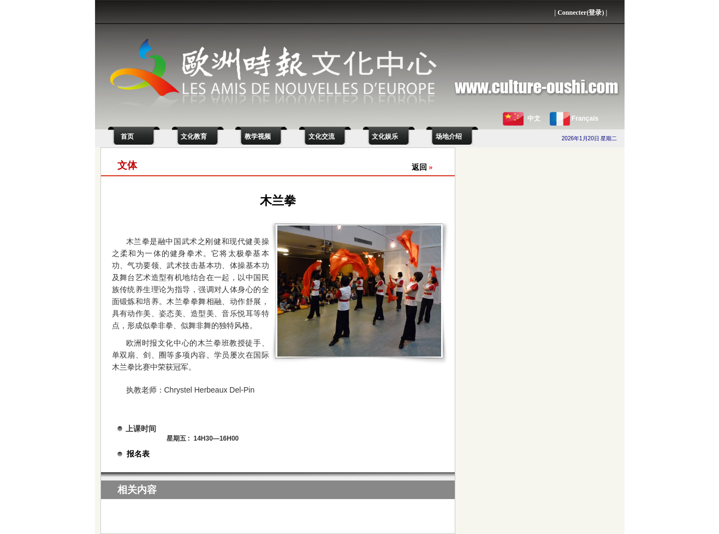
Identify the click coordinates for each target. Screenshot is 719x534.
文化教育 (194, 136)
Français (585, 118)
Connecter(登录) (580, 12)
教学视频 (258, 136)
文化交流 (321, 136)
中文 (533, 118)
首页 (125, 136)
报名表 (138, 454)
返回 (422, 167)
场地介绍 (449, 136)
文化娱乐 (385, 136)
